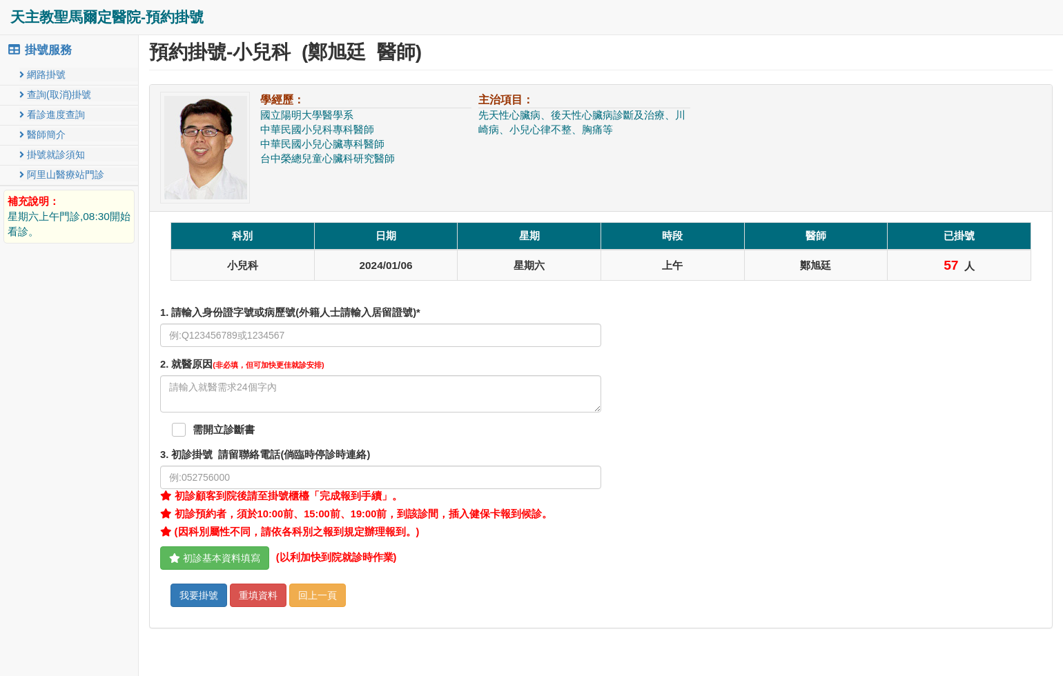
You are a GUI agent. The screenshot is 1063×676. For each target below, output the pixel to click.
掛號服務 (39, 50)
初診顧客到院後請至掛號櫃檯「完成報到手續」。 (281, 495)
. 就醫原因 (242, 364)
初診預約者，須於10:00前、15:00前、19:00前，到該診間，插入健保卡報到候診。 (356, 513)
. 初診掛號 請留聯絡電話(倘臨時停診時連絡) (265, 454)
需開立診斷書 (224, 429)
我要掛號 (198, 595)
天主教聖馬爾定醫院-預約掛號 (107, 17)
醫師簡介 (42, 134)
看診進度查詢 (52, 114)
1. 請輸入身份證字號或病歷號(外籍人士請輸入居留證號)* (290, 312)
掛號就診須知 (52, 154)
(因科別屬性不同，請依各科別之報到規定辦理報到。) (289, 531)
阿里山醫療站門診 (61, 174)
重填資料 (258, 595)
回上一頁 (317, 595)
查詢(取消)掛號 (55, 94)
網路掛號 (42, 74)
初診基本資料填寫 (214, 558)
